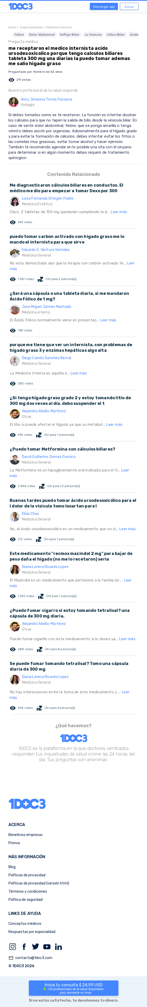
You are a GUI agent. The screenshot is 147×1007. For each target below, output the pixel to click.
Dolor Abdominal (42, 34)
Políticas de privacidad (26, 875)
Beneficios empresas (25, 835)
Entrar (129, 7)
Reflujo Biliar (70, 34)
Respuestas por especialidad (31, 932)
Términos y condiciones (27, 891)
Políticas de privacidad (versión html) (38, 883)
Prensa (14, 843)
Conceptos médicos (24, 923)
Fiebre (19, 34)
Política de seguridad (25, 899)
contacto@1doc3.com (30, 958)
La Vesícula (93, 34)
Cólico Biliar (116, 34)
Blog (12, 867)
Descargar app (104, 6)
